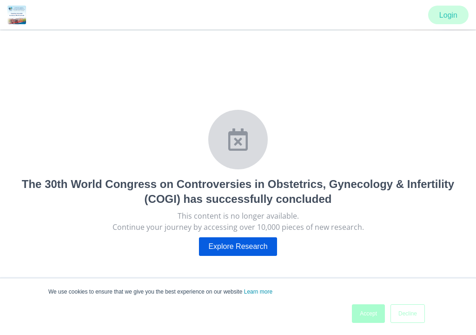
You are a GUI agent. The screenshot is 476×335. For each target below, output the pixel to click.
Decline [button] (407, 313)
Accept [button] (368, 313)
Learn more (258, 291)
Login (448, 15)
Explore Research (237, 246)
